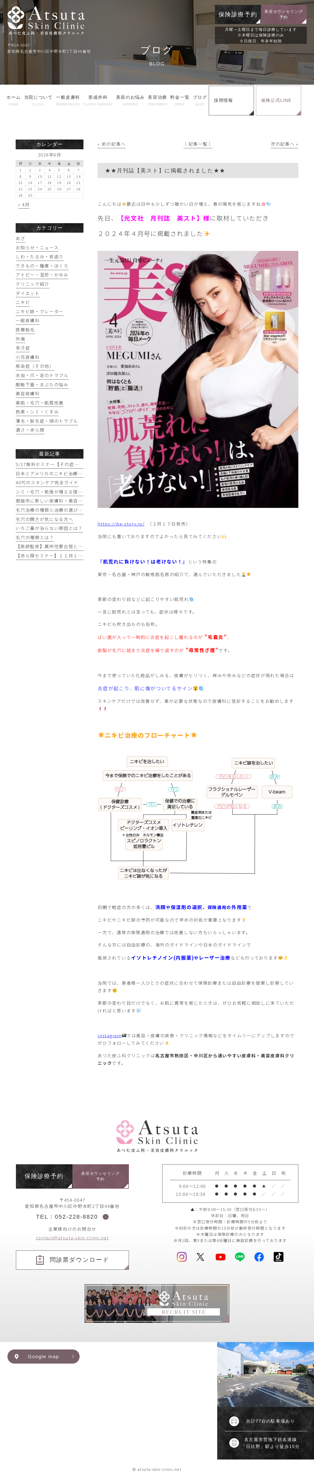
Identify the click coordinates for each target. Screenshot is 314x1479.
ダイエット (28, 293)
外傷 (20, 339)
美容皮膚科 (28, 393)
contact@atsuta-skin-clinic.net (72, 1237)
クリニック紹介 (32, 284)
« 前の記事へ (112, 144)
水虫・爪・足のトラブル (42, 375)
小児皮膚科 (28, 357)
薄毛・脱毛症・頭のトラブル (47, 421)
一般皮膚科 (28, 320)
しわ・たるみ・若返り (40, 256)
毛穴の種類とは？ (35, 537)
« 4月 (24, 204)
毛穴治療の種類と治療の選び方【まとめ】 (61, 510)
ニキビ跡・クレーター (40, 311)
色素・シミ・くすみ (37, 411)
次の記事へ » (284, 144)
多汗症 (23, 347)
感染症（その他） (35, 366)
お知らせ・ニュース (37, 247)
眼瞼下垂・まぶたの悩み (42, 384)
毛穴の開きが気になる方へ (44, 519)
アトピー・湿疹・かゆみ (42, 274)
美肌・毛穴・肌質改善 (40, 402)
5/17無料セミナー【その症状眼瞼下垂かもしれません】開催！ (83, 464)
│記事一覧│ (198, 144)
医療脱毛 (25, 329)
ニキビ (23, 302)
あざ (20, 238)
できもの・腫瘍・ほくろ (42, 265)
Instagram (112, 1035)
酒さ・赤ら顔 (30, 430)
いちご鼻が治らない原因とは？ (49, 528)
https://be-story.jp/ (121, 523)
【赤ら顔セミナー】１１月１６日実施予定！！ (66, 555)
